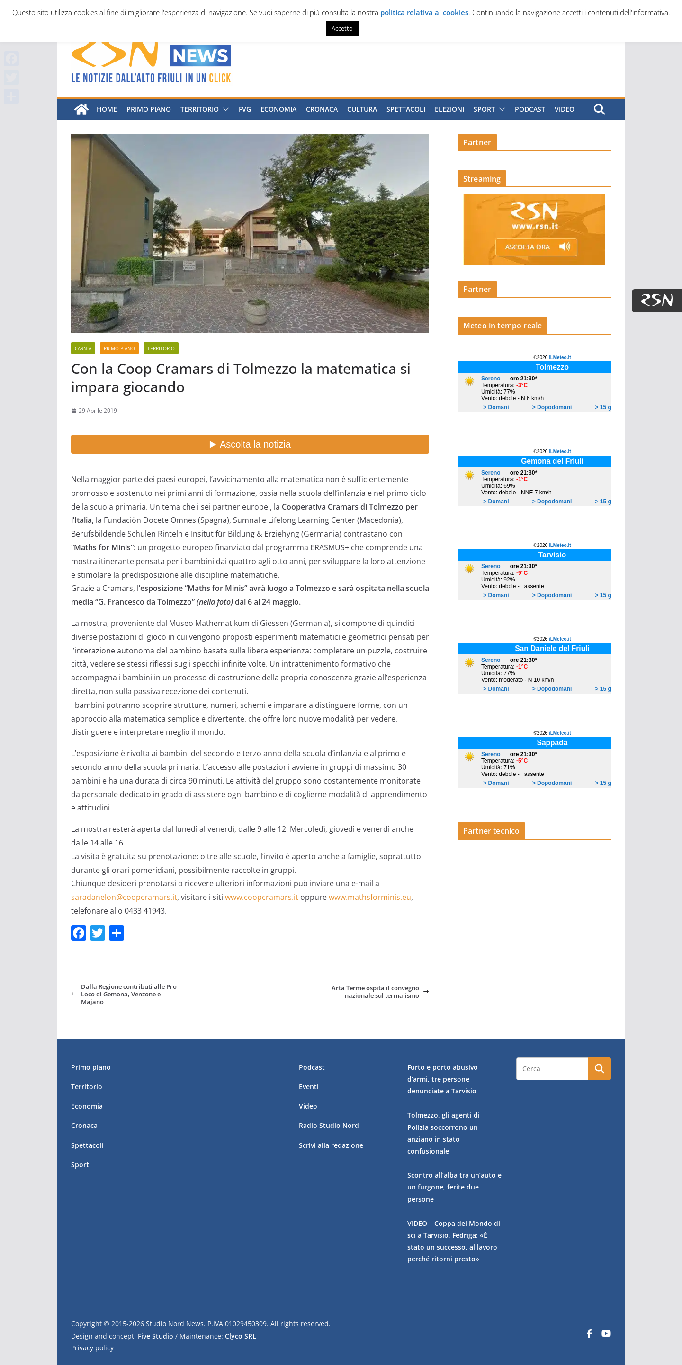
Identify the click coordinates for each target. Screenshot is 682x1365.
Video (564, 109)
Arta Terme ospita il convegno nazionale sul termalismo (380, 992)
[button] (224, 109)
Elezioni (449, 109)
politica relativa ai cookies (424, 12)
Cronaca (322, 109)
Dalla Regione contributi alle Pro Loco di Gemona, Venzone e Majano (124, 994)
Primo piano (148, 109)
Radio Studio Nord (329, 1125)
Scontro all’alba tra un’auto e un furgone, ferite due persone (454, 1187)
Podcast (530, 109)
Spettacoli (405, 109)
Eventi (309, 1086)
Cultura (362, 109)
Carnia (83, 348)
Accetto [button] (342, 28)
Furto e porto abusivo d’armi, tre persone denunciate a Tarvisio (442, 1079)
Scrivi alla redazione (331, 1145)
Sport (484, 109)
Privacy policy (92, 1347)
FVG (245, 109)
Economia (278, 109)
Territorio (199, 109)
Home (107, 109)
